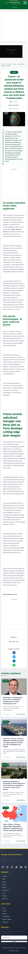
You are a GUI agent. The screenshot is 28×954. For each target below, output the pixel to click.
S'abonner (14, 941)
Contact (4, 911)
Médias (4, 887)
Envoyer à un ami (14, 641)
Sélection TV (5, 890)
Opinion (4, 884)
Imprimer (14, 637)
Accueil (3, 64)
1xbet (3, 908)
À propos (4, 913)
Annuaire (4, 896)
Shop (3, 893)
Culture (4, 882)
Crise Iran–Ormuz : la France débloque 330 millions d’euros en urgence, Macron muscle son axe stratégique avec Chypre (13, 742)
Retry (11, 52)
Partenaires (5, 922)
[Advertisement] (14, 27)
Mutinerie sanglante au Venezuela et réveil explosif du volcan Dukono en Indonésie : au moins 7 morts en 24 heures (14, 785)
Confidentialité (6, 916)
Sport (3, 879)
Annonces (4, 898)
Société (9, 64)
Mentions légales (6, 919)
